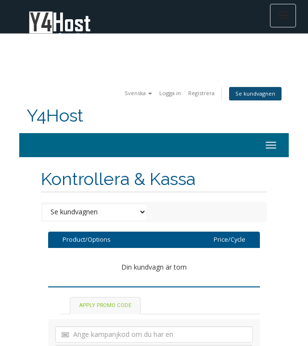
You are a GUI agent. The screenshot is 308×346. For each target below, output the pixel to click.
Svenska (138, 93)
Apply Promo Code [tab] (105, 305)
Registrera (201, 93)
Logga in (170, 93)
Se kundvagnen (255, 93)
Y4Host (54, 115)
